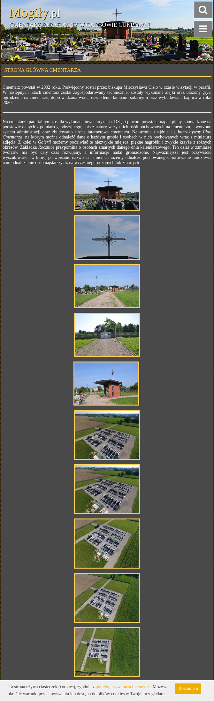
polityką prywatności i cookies (123, 686)
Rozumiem (188, 688)
